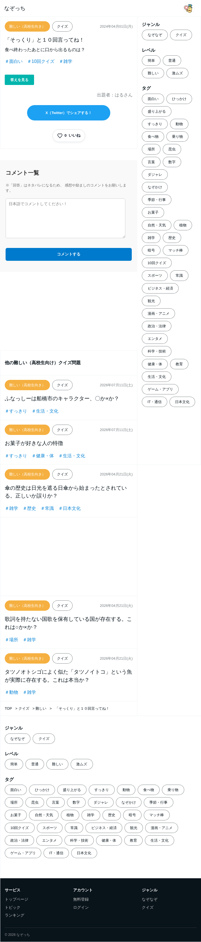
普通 (172, 60)
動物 (179, 124)
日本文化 (182, 402)
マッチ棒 (175, 250)
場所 (151, 149)
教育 (179, 364)
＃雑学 (65, 61)
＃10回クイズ (40, 61)
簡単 (151, 60)
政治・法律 (157, 326)
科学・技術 (157, 351)
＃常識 (47, 508)
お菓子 (153, 212)
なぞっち (14, 8)
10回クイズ (157, 263)
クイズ (181, 35)
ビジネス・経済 (160, 288)
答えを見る (19, 80)
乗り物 (177, 136)
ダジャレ (155, 174)
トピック (12, 907)
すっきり (155, 124)
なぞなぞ (155, 35)
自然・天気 (157, 225)
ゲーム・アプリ (160, 389)
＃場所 (11, 639)
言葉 (151, 162)
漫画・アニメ (158, 313)
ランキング (14, 915)
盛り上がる (157, 111)
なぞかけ (155, 187)
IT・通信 (155, 402)
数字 (172, 162)
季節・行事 (157, 200)
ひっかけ (179, 99)
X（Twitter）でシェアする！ (69, 113)
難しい (153, 73)
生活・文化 (157, 377)
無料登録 (81, 899)
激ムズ (177, 73)
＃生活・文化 (45, 411)
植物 (182, 225)
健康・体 (155, 364)
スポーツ (155, 275)
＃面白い (14, 61)
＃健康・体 (43, 455)
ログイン (81, 907)
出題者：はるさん (115, 95)
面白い (153, 99)
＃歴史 (29, 508)
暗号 (151, 250)
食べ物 (153, 136)
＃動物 (11, 692)
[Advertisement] (68, 311)
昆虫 (172, 149)
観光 (151, 301)
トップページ (16, 899)
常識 (179, 275)
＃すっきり (16, 411)
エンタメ (155, 339)
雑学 (151, 238)
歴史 (172, 238)
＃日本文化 (69, 508)
